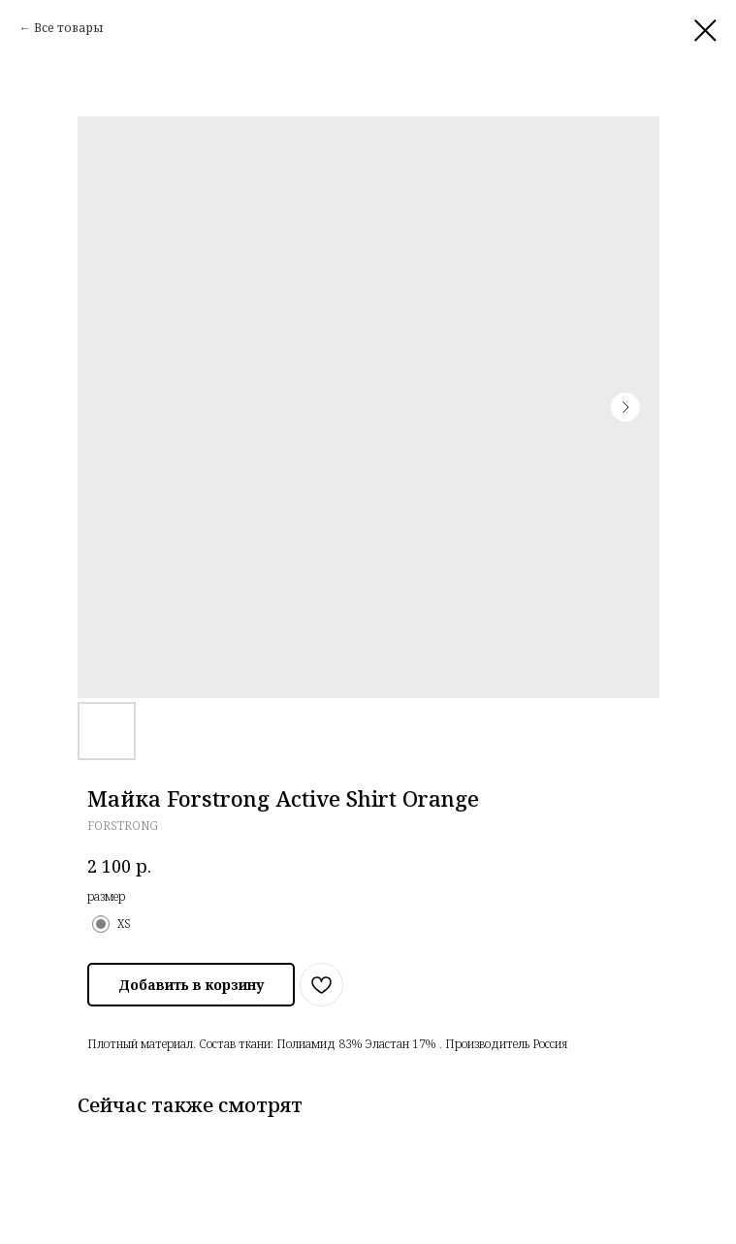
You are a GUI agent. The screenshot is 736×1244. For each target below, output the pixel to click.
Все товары (69, 27)
